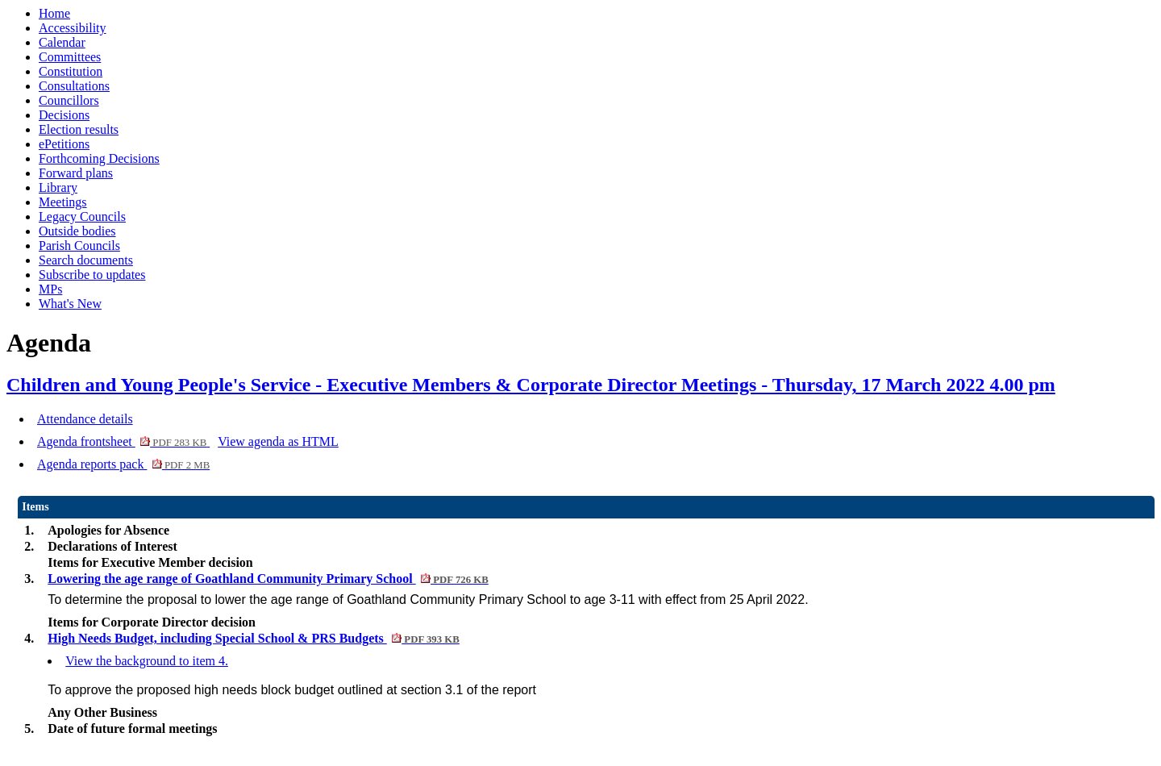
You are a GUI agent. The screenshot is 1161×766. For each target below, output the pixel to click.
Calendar (62, 42)
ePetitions (64, 144)
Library (58, 187)
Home (54, 13)
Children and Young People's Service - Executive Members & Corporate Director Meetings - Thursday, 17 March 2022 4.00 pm (530, 384)
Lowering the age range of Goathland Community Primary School (268, 578)
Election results (79, 129)
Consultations (74, 86)
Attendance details (85, 419)
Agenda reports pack (123, 464)
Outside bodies (77, 231)
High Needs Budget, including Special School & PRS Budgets (254, 638)
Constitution (70, 71)
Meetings (63, 202)
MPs (50, 289)
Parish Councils (79, 245)
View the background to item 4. (146, 661)
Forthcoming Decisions (99, 158)
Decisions (64, 115)
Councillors (69, 100)
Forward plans (76, 173)
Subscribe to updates (92, 274)
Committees (70, 57)
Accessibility (72, 28)
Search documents (86, 260)
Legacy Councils (82, 216)
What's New (70, 303)
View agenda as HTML (278, 441)
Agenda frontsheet (123, 441)
